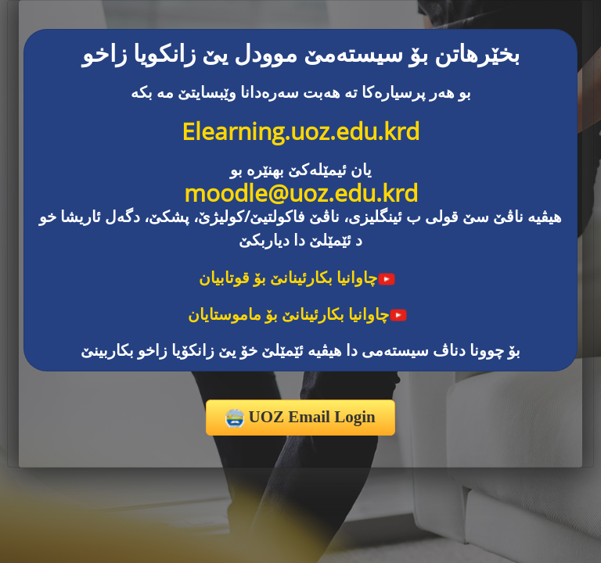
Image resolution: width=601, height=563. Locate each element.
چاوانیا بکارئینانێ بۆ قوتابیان (297, 277)
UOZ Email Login (300, 417)
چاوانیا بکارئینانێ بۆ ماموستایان (298, 314)
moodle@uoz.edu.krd (301, 193)
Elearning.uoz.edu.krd (300, 131)
